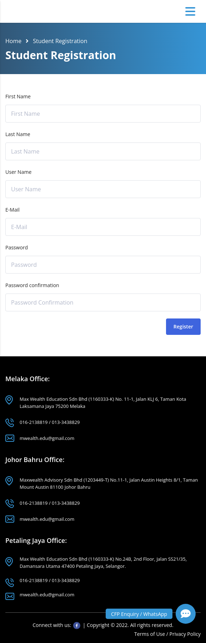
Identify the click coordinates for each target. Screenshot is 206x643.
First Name (18, 96)
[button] (186, 614)
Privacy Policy (185, 634)
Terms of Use (150, 634)
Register (183, 326)
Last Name (17, 134)
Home (13, 41)
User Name (18, 171)
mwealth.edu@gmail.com (47, 438)
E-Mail (12, 209)
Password (16, 247)
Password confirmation (32, 285)
